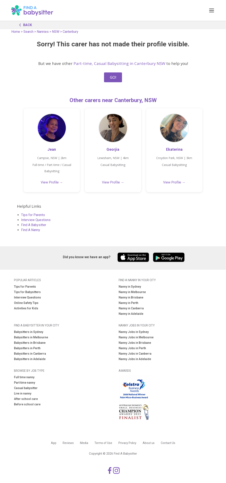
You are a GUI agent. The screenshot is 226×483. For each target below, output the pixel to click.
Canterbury (70, 32)
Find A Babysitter (33, 225)
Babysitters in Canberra (30, 353)
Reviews (68, 443)
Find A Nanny (30, 230)
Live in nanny (22, 393)
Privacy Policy (127, 443)
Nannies (43, 32)
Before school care (27, 404)
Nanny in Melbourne (132, 292)
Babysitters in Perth (27, 348)
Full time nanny (24, 377)
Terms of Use (103, 443)
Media (84, 443)
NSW (55, 32)
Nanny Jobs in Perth (132, 348)
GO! (113, 77)
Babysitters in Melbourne (31, 337)
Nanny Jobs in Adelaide (135, 359)
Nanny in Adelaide (131, 313)
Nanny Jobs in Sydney (134, 332)
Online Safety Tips (26, 303)
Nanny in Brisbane (131, 297)
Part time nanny (24, 382)
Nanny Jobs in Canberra (135, 353)
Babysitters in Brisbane (30, 342)
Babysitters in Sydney (28, 332)
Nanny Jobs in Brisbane (135, 342)
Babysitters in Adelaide (30, 359)
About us (149, 443)
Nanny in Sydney (130, 286)
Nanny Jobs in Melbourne (136, 337)
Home (15, 32)
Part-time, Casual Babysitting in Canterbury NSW (119, 63)
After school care (26, 399)
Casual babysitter (26, 388)
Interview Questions (36, 220)
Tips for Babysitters (27, 292)
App (53, 443)
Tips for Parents (33, 215)
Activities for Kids (26, 308)
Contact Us (168, 443)
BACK (24, 24)
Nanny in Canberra (131, 308)
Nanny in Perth (128, 303)
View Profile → (52, 182)
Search (28, 32)
